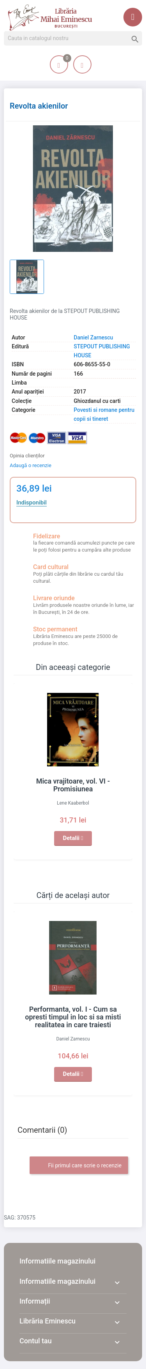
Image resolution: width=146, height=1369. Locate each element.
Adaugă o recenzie (30, 465)
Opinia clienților (27, 456)
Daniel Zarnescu (93, 337)
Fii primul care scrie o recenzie (78, 1166)
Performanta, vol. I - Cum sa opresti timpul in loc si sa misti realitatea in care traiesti (73, 1017)
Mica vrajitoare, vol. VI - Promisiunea (73, 785)
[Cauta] (73, 38)
